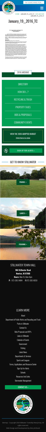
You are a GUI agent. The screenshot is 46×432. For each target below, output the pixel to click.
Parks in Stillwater (23, 323)
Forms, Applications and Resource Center (23, 364)
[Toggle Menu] (42, 8)
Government (23, 344)
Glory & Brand (35, 428)
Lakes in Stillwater (23, 336)
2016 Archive (40, 14)
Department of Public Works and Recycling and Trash (23, 319)
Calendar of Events (23, 340)
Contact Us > (23, 387)
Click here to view (23, 138)
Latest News (23, 352)
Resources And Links (23, 376)
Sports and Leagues (23, 360)
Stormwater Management (23, 380)
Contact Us (23, 328)
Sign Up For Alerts (23, 368)
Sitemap (5, 423)
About (23, 315)
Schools (23, 372)
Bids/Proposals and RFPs (23, 332)
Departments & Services (23, 356)
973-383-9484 (17, 280)
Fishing (23, 348)
